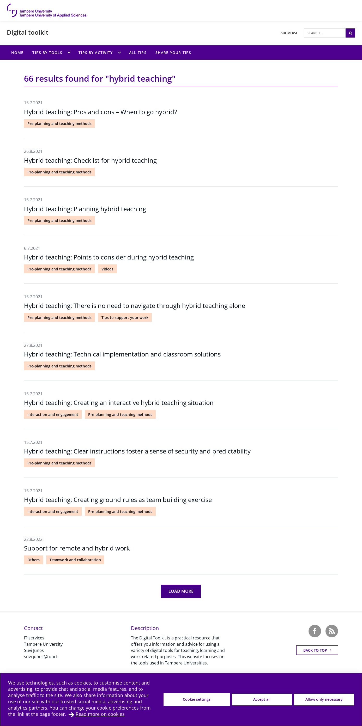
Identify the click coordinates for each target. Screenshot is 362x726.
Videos (107, 269)
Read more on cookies (100, 714)
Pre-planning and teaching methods (59, 123)
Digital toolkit (28, 32)
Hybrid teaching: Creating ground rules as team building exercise (118, 499)
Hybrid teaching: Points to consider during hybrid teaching (109, 257)
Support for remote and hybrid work (77, 548)
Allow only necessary (324, 699)
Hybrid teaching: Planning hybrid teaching (85, 208)
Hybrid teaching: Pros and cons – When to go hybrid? (100, 111)
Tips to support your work (124, 317)
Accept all (261, 699)
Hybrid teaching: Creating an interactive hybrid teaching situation (119, 402)
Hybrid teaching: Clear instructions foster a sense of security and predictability (137, 451)
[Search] (325, 33)
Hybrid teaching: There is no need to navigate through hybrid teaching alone (134, 305)
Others (33, 559)
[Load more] (181, 591)
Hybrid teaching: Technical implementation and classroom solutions (122, 354)
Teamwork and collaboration (75, 559)
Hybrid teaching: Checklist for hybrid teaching (90, 160)
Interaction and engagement (52, 414)
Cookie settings (196, 699)
